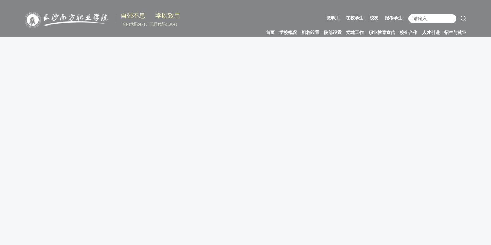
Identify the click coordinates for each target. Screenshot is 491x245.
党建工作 (355, 32)
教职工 (333, 17)
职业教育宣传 (382, 32)
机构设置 (310, 32)
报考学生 (393, 17)
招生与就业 (455, 32)
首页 (270, 32)
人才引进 (431, 32)
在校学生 (354, 17)
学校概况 (288, 32)
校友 (374, 17)
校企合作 (408, 32)
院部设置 (333, 32)
